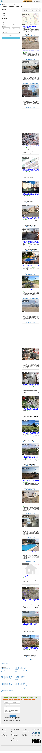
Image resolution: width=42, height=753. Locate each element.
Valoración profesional (14, 735)
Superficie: (4, 26)
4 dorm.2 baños (31, 557)
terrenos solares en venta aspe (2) (20, 676)
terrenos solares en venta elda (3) (20, 683)
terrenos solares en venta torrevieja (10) (7, 668)
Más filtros (11, 35)
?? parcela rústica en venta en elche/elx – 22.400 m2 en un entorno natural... (31, 648)
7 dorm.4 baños (31, 270)
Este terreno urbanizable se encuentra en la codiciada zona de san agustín (31, 218)
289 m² (31, 150)
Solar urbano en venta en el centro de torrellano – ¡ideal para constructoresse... (31, 51)
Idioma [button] (2, 738)
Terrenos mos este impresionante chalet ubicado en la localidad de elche (31, 553)
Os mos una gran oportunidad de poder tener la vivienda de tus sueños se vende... (31, 433)
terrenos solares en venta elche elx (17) (20, 667)
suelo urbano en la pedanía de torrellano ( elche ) (31, 146)
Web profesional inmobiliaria (15, 736)
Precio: (3, 22)
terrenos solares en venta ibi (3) (5, 672)
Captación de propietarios (15, 734)
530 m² (31, 198)
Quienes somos (3, 731)
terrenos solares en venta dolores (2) (6, 676)
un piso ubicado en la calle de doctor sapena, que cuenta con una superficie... (31, 385)
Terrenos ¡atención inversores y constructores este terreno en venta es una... (31, 194)
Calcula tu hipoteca (25, 735)
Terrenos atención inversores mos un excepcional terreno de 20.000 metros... (31, 457)
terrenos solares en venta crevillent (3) (6, 684)
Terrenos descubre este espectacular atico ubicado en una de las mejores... (31, 529)
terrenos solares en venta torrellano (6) (20, 680)
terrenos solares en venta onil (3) (6, 683)
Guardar (33, 35)
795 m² (31, 652)
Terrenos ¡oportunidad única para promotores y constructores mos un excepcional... (31, 170)
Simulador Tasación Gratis (28, 1)
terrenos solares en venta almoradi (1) (6, 688)
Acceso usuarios (37, 1)
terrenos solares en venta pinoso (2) (6, 677)
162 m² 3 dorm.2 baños (31, 103)
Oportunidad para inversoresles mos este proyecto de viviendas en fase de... (31, 362)
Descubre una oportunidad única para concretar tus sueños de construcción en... (31, 505)
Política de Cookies (4, 736)
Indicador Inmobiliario (25, 736)
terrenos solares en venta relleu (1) (6, 678)
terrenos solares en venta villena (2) (6, 685)
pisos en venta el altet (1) (4, 663)
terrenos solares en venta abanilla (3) (20, 684)
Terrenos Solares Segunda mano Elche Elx (31, 576)
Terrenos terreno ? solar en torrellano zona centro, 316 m (31, 74)
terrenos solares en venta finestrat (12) (6, 680)
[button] (12, 4)
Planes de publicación (14, 740)
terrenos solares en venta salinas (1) (20, 677)
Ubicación (35, 83)
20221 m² (31, 437)
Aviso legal (2, 734)
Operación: (4, 9)
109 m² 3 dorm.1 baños (31, 389)
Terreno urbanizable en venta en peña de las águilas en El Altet (31, 624)
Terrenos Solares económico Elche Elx (31, 481)
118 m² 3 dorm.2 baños (31, 533)
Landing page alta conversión (14, 739)
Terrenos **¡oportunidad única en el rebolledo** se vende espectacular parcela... (31, 242)
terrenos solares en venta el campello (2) (21, 685)
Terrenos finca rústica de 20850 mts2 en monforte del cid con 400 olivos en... (31, 409)
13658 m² (31, 31)
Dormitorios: (4, 30)
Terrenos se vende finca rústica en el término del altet (31, 27)
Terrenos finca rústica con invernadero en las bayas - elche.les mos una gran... (31, 314)
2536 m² (31, 246)
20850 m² (31, 413)
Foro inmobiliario (24, 734)
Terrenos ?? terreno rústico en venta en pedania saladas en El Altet (31, 600)
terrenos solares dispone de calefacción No (31, 484)
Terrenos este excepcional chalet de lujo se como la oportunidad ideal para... (31, 266)
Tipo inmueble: (4, 18)
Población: (4, 13)
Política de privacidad (4, 735)
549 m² (31, 174)
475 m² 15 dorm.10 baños (31, 365)
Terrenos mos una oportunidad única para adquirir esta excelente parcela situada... (31, 290)
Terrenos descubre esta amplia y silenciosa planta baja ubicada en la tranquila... (31, 99)
